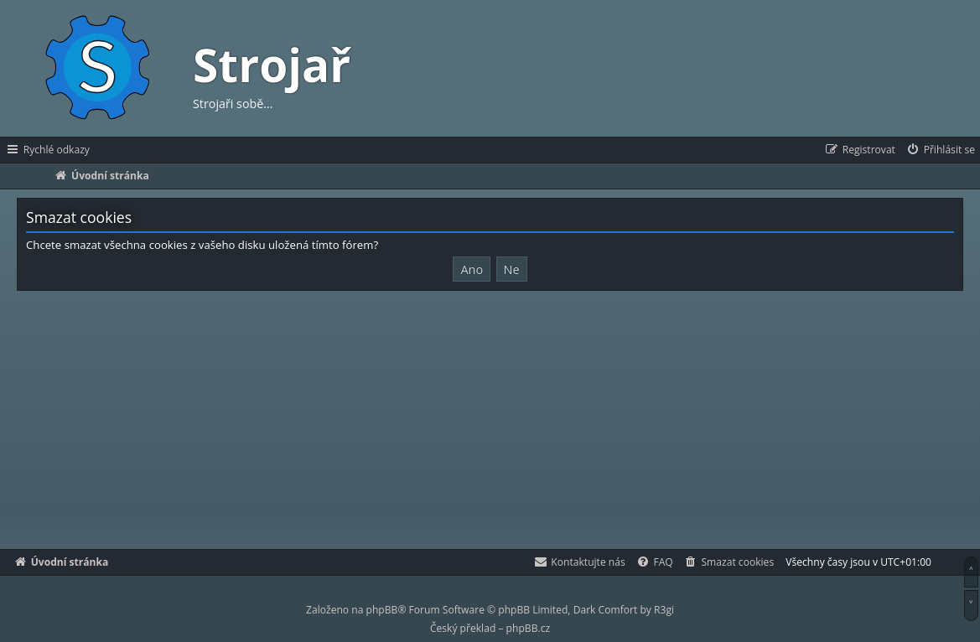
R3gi (664, 610)
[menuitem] (940, 150)
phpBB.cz (528, 628)
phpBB (382, 610)
